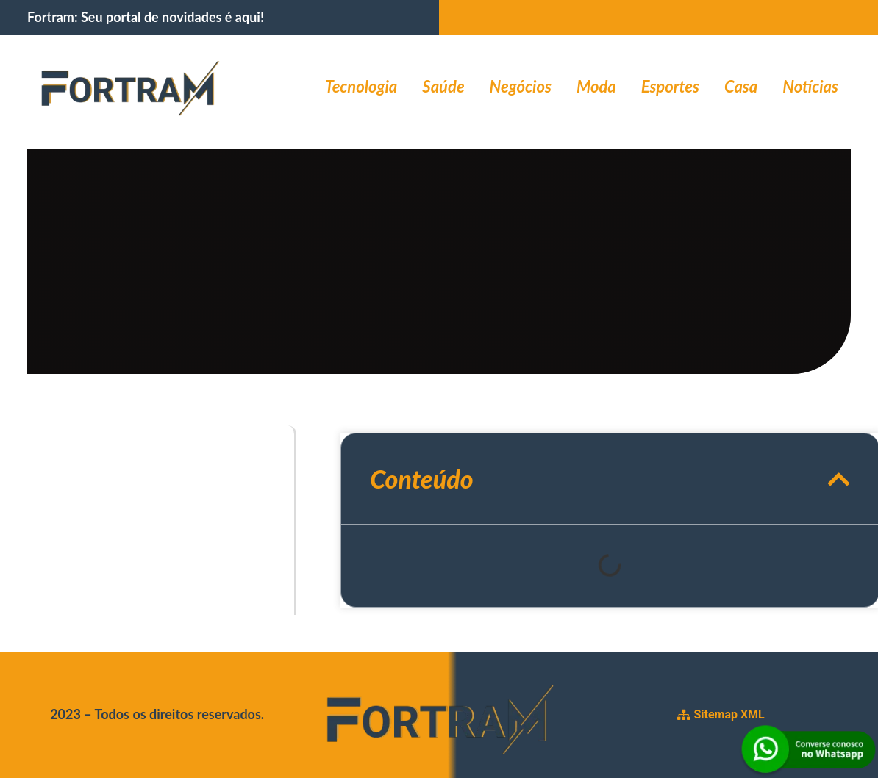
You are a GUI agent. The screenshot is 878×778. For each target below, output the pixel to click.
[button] (839, 478)
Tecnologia (361, 86)
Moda (596, 86)
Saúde (443, 86)
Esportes (670, 86)
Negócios (521, 86)
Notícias (810, 86)
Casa (740, 86)
